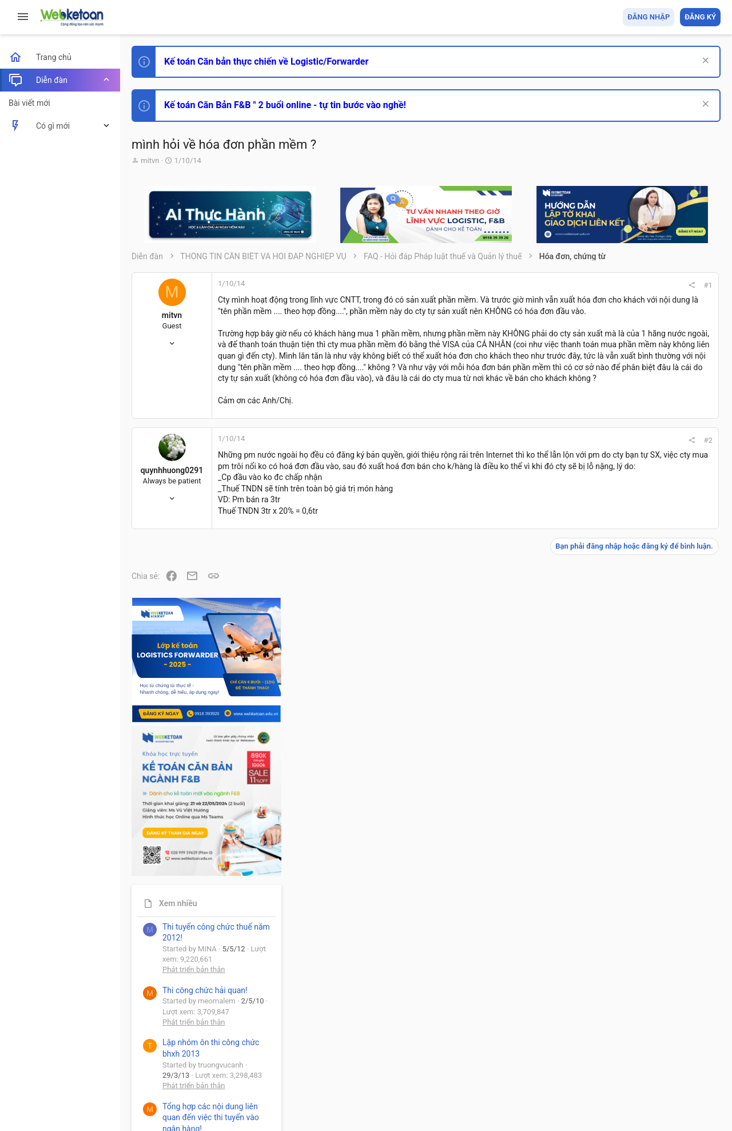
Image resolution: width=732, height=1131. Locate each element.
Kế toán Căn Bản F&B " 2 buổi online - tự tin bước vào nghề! (285, 105)
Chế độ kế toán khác (641, 822)
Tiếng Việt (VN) (202, 1056)
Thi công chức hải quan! (651, 651)
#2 (555, 474)
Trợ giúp (634, 1056)
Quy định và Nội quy (529, 1056)
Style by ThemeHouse (170, 1105)
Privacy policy (591, 1056)
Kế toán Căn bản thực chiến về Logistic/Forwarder (266, 61)
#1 (555, 285)
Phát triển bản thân (639, 631)
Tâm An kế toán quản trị (631, 945)
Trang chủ (671, 1056)
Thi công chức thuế (640, 885)
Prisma (146, 1056)
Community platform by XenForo (232, 1085)
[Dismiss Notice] (704, 61)
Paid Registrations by (225, 1095)
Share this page (649, 1010)
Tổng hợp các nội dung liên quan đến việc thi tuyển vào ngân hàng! (656, 779)
